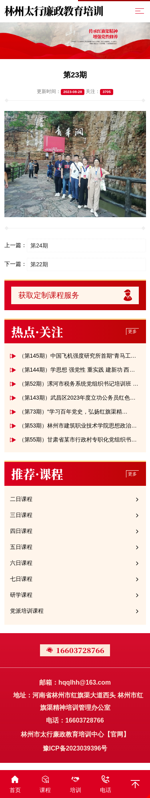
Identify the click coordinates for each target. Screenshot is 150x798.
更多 (132, 331)
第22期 (39, 264)
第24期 (39, 245)
